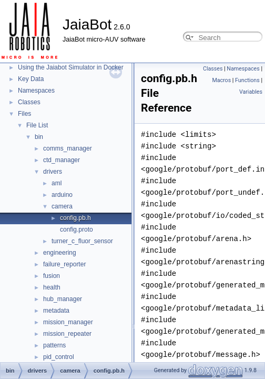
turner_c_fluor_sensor (82, 241)
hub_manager (62, 299)
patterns (54, 345)
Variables (250, 91)
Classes (29, 102)
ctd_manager (61, 160)
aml (57, 183)
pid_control (58, 357)
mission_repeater (67, 333)
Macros (221, 80)
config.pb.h (75, 218)
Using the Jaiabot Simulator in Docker (71, 67)
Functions (247, 80)
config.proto (76, 229)
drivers (52, 171)
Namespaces (36, 90)
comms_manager (67, 148)
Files (24, 113)
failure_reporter (64, 264)
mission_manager (68, 322)
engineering (59, 252)
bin (39, 137)
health (51, 287)
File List (37, 125)
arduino (62, 194)
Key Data (31, 79)
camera (62, 206)
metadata (56, 310)
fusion (51, 276)
